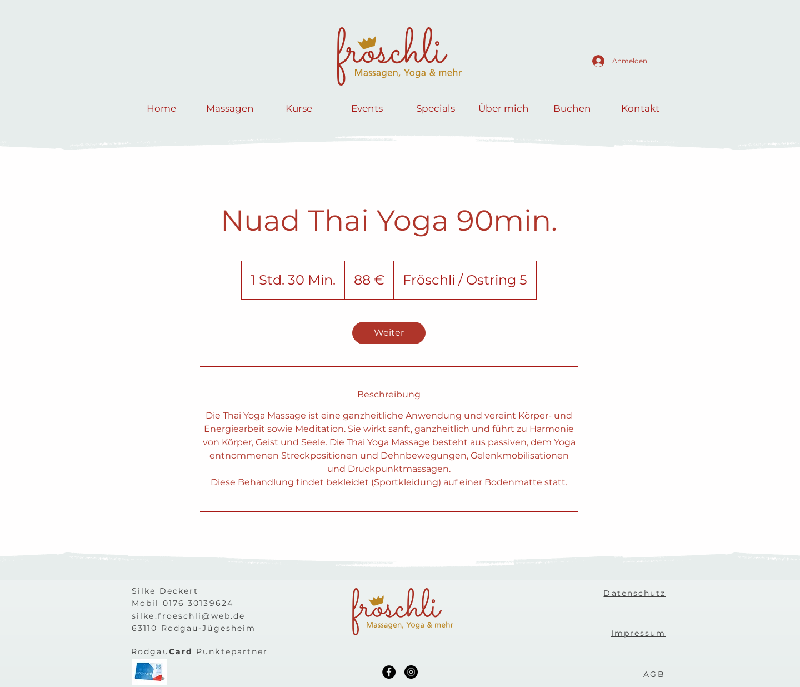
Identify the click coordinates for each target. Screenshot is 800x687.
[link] (389, 333)
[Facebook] (389, 672)
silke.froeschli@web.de (188, 616)
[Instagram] (411, 672)
